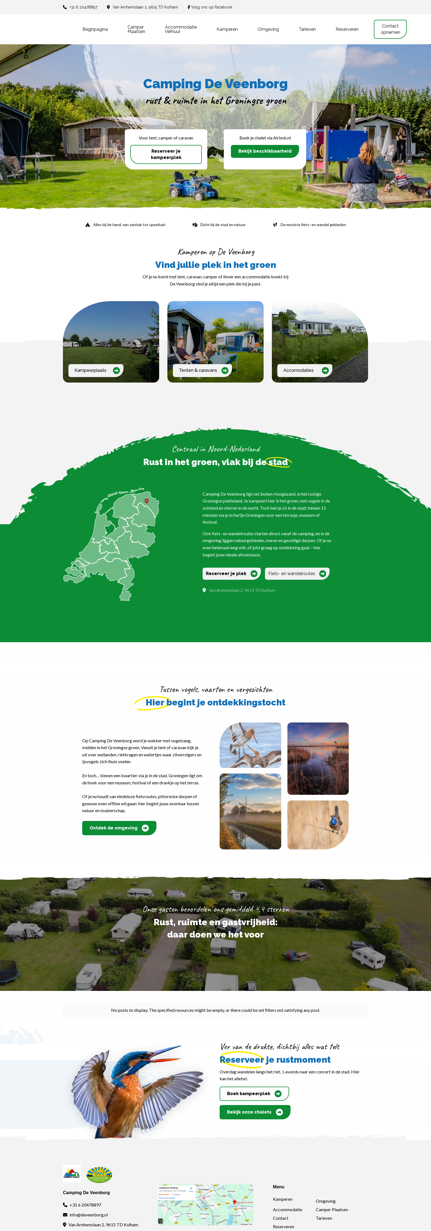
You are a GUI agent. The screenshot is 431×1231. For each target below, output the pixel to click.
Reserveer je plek (232, 573)
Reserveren (347, 29)
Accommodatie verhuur (181, 29)
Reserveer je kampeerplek (166, 154)
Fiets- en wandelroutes (297, 573)
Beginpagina (95, 29)
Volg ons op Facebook (210, 7)
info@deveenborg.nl (89, 1215)
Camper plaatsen (136, 29)
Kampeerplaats (97, 370)
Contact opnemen (390, 29)
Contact (280, 1218)
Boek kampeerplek (254, 1094)
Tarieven (307, 29)
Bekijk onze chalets (255, 1112)
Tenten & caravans (204, 370)
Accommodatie (287, 1209)
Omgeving (268, 29)
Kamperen (227, 29)
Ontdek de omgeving (119, 828)
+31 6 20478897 (83, 7)
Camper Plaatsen (332, 1209)
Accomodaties (306, 370)
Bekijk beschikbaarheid (265, 151)
